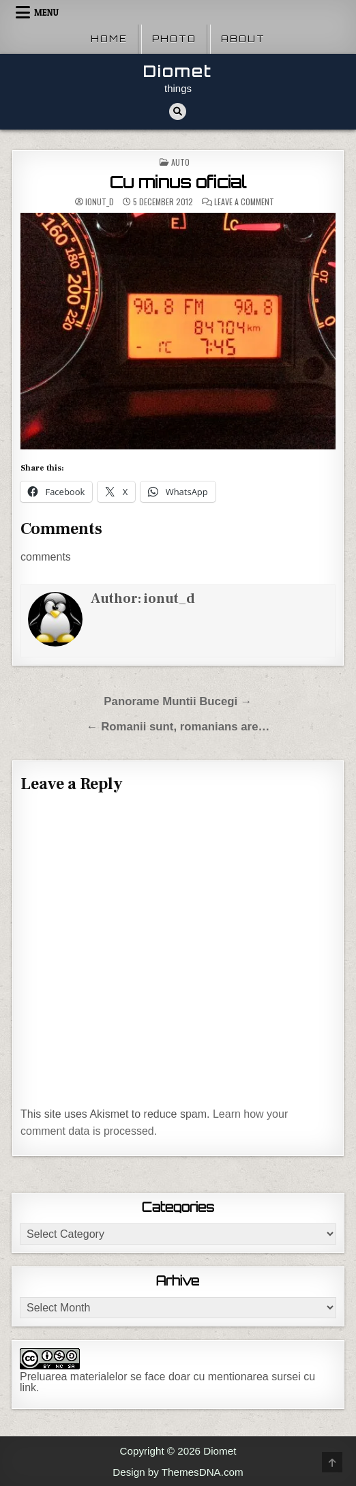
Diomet (177, 71)
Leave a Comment (244, 202)
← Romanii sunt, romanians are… (178, 726)
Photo (174, 38)
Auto (180, 162)
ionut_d (99, 202)
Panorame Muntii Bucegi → (178, 701)
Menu (46, 12)
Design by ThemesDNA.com (178, 1472)
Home (109, 38)
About (243, 38)
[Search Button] (177, 111)
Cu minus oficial (178, 182)
